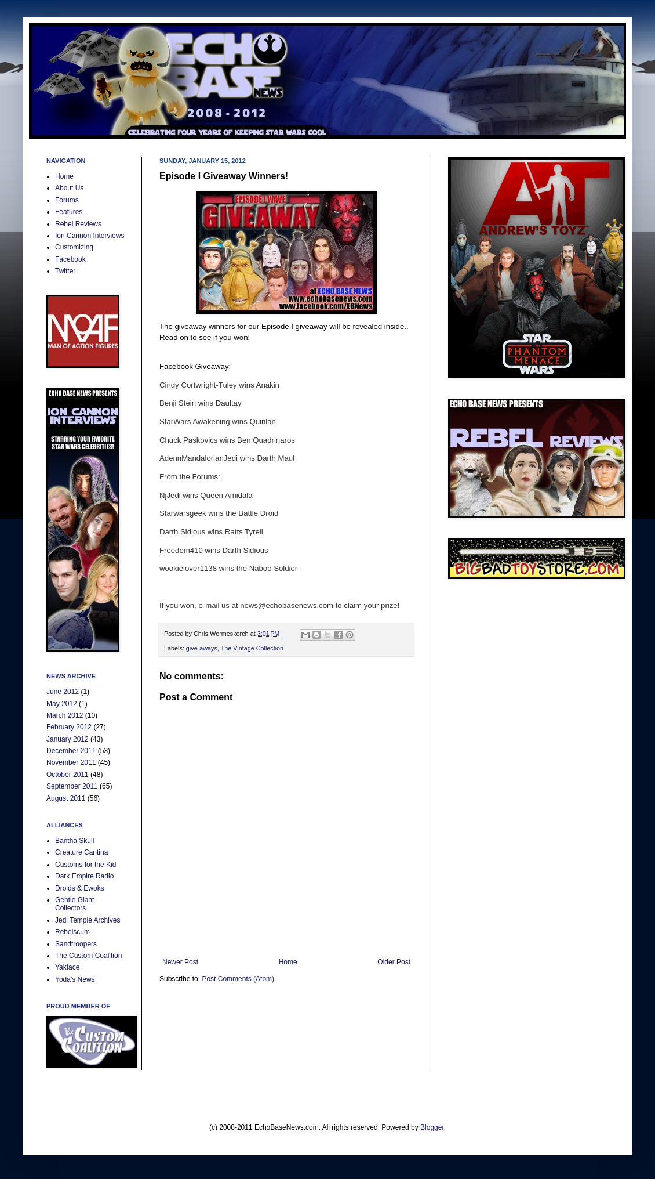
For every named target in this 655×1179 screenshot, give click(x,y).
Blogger (432, 1127)
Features (68, 212)
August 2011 (65, 798)
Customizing (74, 247)
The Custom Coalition (88, 956)
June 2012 (62, 692)
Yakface (67, 967)
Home (288, 962)
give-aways (201, 648)
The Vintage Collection (252, 648)
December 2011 (71, 751)
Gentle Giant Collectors (74, 904)
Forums (67, 200)
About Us (69, 188)
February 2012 (69, 727)
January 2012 (67, 739)
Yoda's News (75, 979)
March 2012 (64, 715)
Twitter (65, 271)
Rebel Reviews (78, 224)
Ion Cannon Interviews (89, 236)
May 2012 (61, 704)
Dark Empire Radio (84, 876)
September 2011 (72, 786)
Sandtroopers (76, 944)
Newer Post (180, 962)
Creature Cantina (81, 852)
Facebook (70, 259)
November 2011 (71, 762)
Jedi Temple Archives (88, 920)
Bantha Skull (74, 841)
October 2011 (67, 775)
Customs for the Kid (85, 864)
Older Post (393, 962)
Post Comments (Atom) (238, 979)
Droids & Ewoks (79, 888)
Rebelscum (72, 932)
